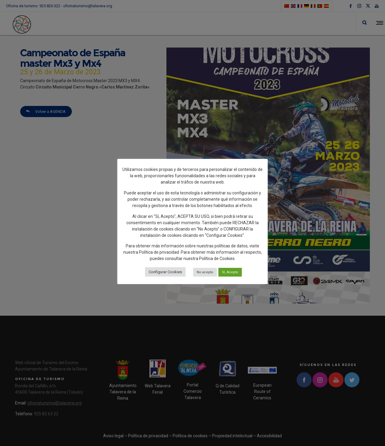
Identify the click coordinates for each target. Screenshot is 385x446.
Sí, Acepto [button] (230, 272)
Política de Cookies (217, 258)
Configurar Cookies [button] (165, 272)
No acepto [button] (205, 272)
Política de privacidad (159, 252)
